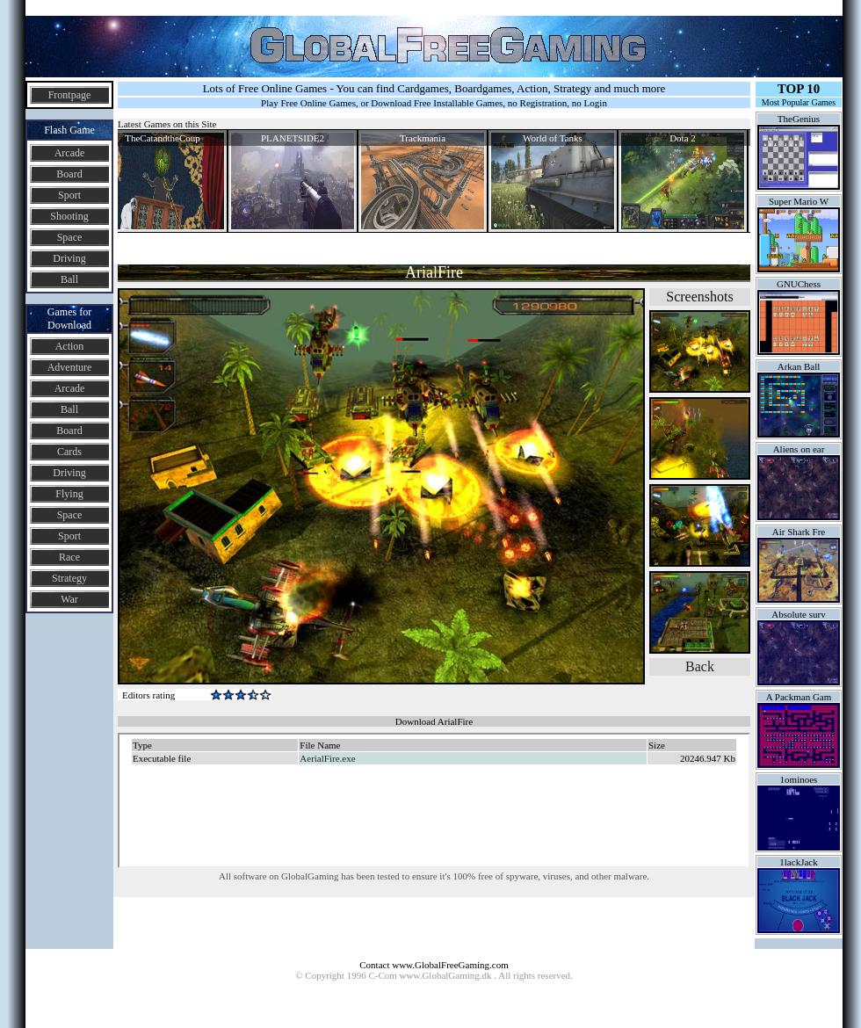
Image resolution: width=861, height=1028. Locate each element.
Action (69, 346)
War (69, 599)
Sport (69, 195)
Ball (69, 279)
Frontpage (69, 95)
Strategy (69, 578)
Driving (69, 258)
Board (69, 174)
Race (69, 557)
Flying (69, 494)
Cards (69, 451)
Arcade (69, 153)
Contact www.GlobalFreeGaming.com (433, 964)
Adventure (69, 367)
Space (70, 237)
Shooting (69, 216)
